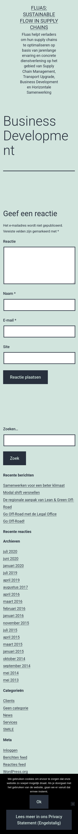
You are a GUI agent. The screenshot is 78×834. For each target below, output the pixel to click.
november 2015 (16, 623)
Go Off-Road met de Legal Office (30, 514)
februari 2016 (14, 608)
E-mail (9, 320)
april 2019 (11, 580)
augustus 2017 (15, 587)
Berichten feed (15, 757)
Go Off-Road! (14, 521)
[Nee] (73, 804)
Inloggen (10, 750)
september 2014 (16, 666)
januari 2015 (13, 651)
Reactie (9, 241)
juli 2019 (10, 573)
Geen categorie (15, 708)
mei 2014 (11, 673)
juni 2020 (10, 558)
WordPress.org (15, 771)
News (7, 715)
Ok (38, 801)
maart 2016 (12, 601)
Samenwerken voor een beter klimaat (34, 485)
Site (6, 347)
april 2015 (11, 637)
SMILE (8, 729)
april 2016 (11, 594)
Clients (9, 701)
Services (10, 722)
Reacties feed (14, 764)
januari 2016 (13, 615)
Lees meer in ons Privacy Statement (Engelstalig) (39, 819)
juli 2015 (10, 630)
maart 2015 (12, 644)
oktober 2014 (14, 658)
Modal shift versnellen (21, 492)
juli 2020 (10, 551)
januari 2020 (13, 565)
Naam (9, 293)
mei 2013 (11, 680)
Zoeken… (10, 429)
